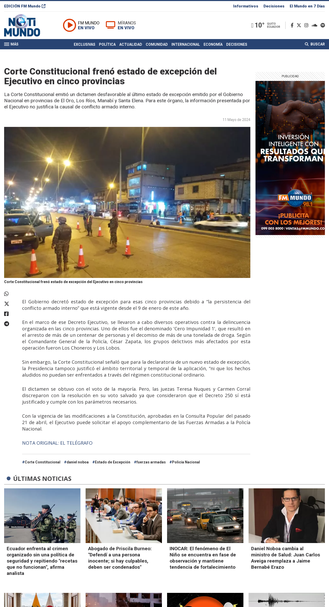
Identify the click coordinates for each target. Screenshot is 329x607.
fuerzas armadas (151, 462)
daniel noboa (78, 462)
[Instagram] (307, 25)
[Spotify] (323, 25)
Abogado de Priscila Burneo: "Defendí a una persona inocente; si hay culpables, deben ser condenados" (120, 558)
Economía (213, 44)
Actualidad (130, 44)
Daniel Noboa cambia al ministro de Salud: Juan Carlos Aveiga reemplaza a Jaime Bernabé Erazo (285, 558)
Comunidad (157, 44)
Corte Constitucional (42, 462)
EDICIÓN (24, 6)
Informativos (245, 6)
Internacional (185, 44)
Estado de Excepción (112, 462)
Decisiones (274, 6)
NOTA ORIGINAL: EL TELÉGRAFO (57, 443)
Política (107, 44)
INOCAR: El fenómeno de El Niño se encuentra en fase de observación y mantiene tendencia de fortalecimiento (203, 558)
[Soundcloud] (315, 25)
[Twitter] (300, 25)
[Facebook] (293, 25)
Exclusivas (84, 44)
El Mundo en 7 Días (307, 6)
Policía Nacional (186, 462)
